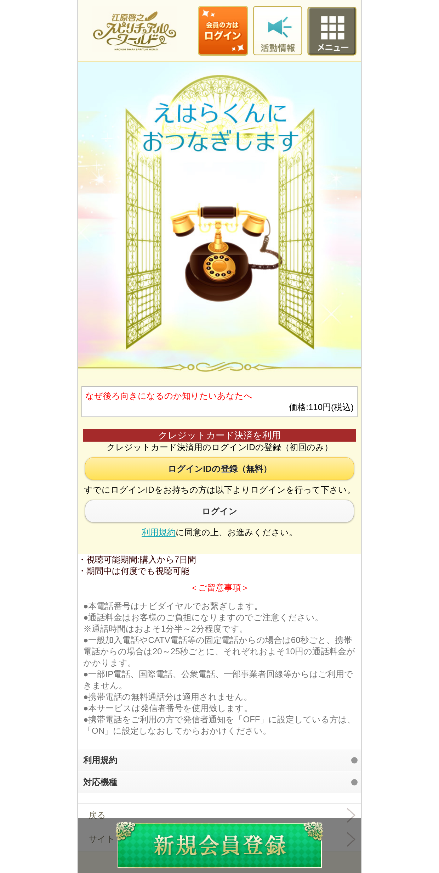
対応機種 (100, 782)
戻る (97, 815)
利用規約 (159, 532)
